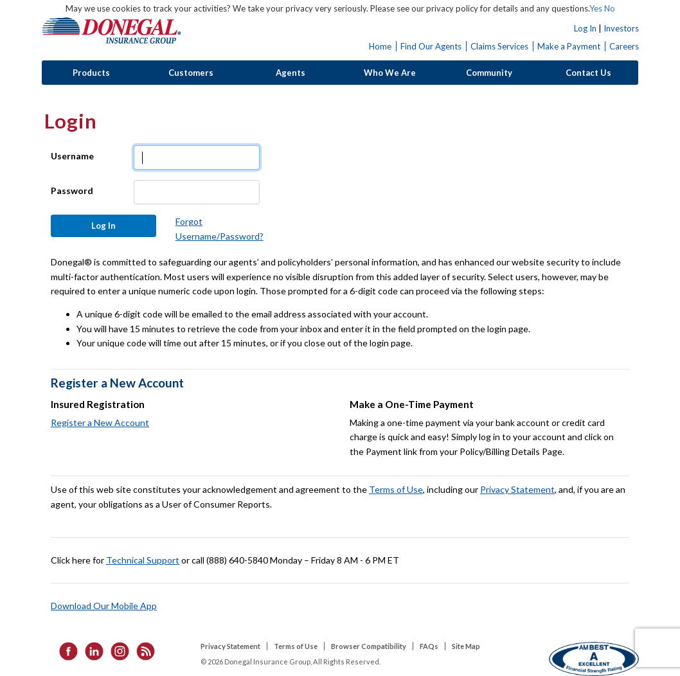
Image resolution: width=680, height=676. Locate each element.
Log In (585, 28)
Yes (595, 8)
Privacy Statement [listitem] (230, 646)
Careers (624, 46)
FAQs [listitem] (429, 646)
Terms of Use (396, 489)
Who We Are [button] (390, 72)
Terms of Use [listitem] (296, 646)
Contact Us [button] (588, 72)
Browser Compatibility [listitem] (368, 646)
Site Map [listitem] (466, 646)
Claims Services (499, 46)
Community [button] (489, 72)
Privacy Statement (517, 489)
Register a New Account (100, 422)
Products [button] (91, 72)
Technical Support (142, 560)
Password (72, 190)
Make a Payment (568, 46)
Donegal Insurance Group (112, 29)
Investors (621, 28)
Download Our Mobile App (104, 605)
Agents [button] (290, 72)
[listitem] (64, 650)
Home (380, 46)
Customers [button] (190, 72)
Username (72, 155)
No (609, 8)
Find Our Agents (430, 46)
